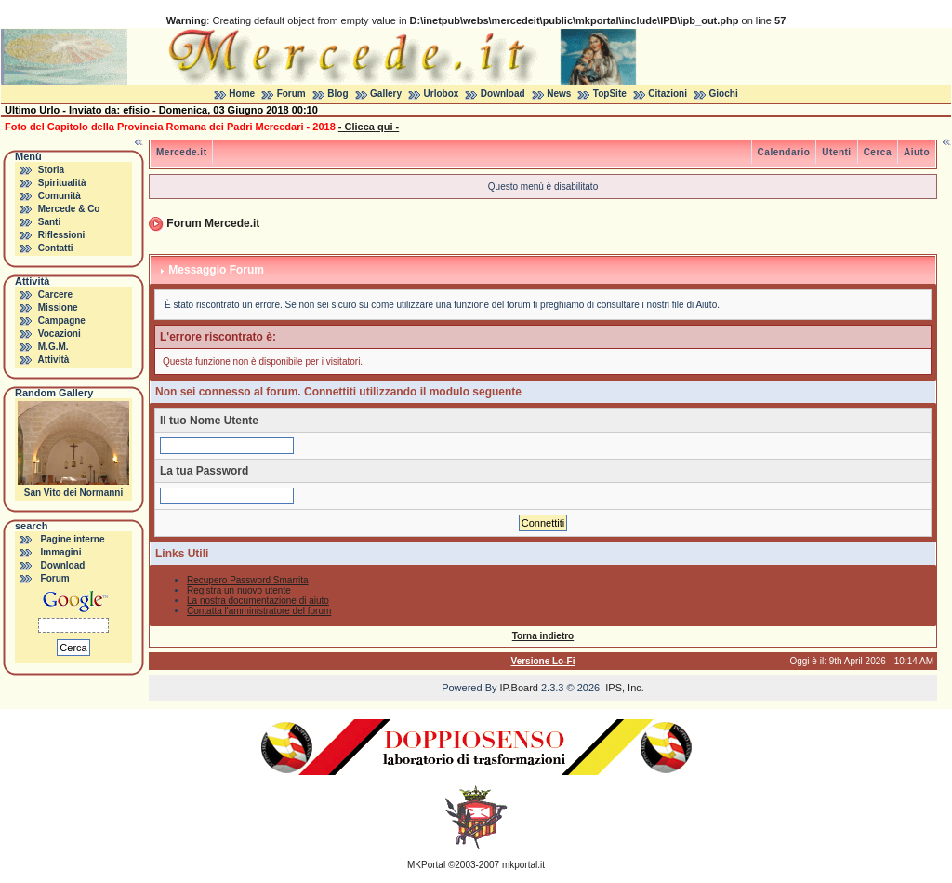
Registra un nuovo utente (239, 590)
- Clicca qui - (368, 126)
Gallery (386, 93)
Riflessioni (62, 235)
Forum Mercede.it (212, 223)
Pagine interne (73, 539)
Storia (51, 170)
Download (503, 93)
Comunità (59, 196)
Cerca (878, 152)
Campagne (62, 320)
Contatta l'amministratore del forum (259, 611)
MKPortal (426, 865)
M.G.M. (53, 346)
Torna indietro (543, 636)
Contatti (55, 248)
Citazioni (667, 93)
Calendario (784, 152)
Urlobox (441, 93)
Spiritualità (62, 183)
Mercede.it (181, 152)
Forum (291, 93)
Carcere (55, 294)
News (559, 93)
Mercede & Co (69, 209)
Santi (49, 222)
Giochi (723, 93)
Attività (53, 360)
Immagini (61, 552)
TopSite (610, 93)
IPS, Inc (623, 687)
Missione (58, 307)
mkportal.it (523, 865)
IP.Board (519, 687)
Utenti (836, 152)
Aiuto (917, 152)
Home (242, 93)
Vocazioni (59, 333)
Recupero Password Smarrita (248, 580)
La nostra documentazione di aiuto (258, 600)
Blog (337, 93)
